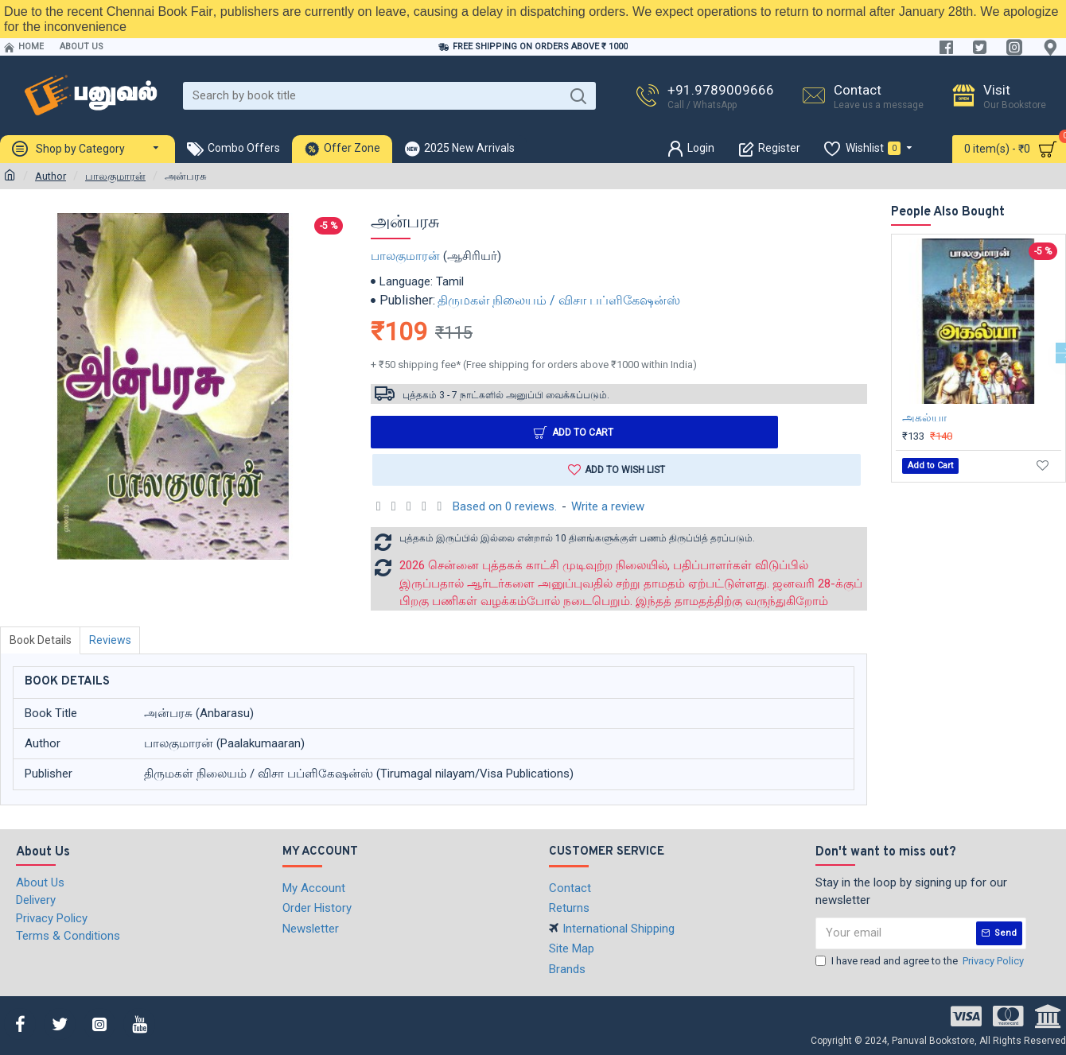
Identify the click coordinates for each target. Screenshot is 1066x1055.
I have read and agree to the (920, 960)
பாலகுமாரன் (115, 176)
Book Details (41, 640)
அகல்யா (924, 417)
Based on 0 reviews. (505, 507)
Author (50, 176)
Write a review (607, 507)
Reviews (113, 640)
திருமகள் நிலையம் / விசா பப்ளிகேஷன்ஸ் (559, 300)
